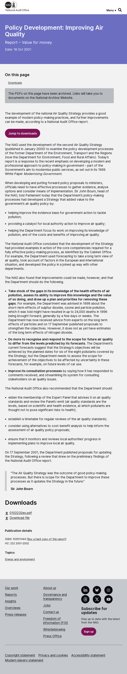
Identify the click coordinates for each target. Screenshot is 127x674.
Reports (11, 595)
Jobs (47, 605)
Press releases (15, 614)
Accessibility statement (88, 655)
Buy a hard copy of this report (46, 539)
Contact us (51, 612)
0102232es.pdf (18, 513)
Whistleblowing (54, 629)
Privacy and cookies (53, 655)
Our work (11, 588)
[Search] (120, 10)
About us (49, 588)
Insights (10, 601)
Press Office (52, 636)
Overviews (13, 608)
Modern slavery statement (24, 660)
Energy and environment (20, 559)
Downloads (15, 82)
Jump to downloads (22, 133)
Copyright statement (20, 655)
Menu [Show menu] (110, 10)
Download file (17, 518)
